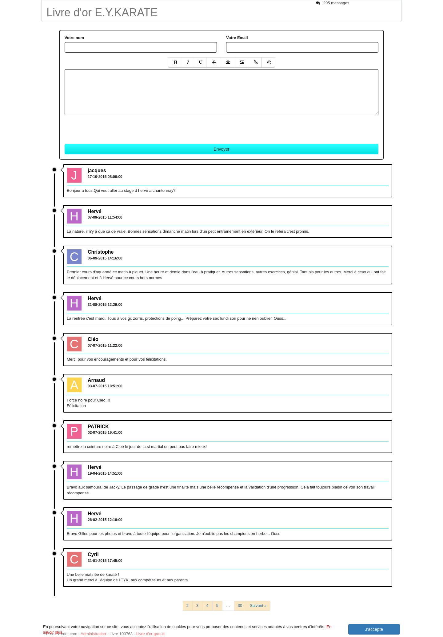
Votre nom (74, 37)
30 (240, 605)
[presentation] (111, 127)
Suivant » (258, 605)
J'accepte (374, 629)
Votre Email (237, 37)
